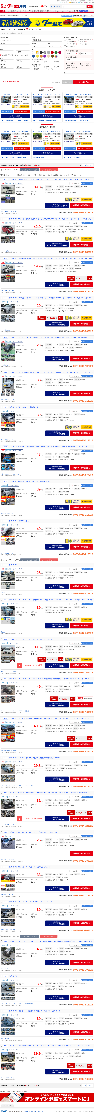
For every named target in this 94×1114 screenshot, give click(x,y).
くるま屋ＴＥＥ (5, 1038)
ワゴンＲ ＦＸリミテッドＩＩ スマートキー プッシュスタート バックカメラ (34, 832)
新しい (7, 175)
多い (61, 175)
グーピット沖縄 (71, 11)
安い (24, 175)
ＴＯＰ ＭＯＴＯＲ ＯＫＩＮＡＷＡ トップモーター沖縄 (17, 785)
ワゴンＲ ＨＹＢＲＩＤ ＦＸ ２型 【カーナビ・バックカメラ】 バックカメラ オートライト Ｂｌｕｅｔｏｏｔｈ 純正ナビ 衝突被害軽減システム (15, 94)
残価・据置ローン (72, 67)
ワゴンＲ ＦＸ (13, 565)
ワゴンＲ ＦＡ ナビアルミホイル (19, 521)
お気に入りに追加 (90, 2)
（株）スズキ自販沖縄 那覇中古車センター (44, 120)
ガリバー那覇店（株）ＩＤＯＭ (10, 211)
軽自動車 (13, 11)
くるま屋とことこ (5, 330)
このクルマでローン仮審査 (32, 665)
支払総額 (3, 55)
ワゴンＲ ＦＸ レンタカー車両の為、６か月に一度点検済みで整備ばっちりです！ (34, 758)
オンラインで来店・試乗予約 (57, 205)
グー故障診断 (69, 41)
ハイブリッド (29, 11)
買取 (77, 11)
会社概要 (26, 1111)
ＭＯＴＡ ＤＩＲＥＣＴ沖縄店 (72, 157)
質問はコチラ (74, 2)
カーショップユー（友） (7, 439)
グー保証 (81, 41)
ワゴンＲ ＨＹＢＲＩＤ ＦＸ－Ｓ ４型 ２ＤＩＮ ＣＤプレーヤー (47, 94)
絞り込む (84, 82)
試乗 (44, 62)
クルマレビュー (61, 11)
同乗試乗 (55, 62)
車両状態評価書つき (84, 39)
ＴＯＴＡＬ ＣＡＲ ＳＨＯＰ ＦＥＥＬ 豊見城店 (15, 711)
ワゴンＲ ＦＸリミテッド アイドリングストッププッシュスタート (29, 481)
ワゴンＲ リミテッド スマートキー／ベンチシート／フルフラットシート (78, 131)
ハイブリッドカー (48, 69)
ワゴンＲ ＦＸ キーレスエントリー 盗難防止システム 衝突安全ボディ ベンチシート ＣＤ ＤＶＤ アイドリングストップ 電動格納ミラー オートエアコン (51, 600)
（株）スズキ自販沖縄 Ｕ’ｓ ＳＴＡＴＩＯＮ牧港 (14, 120)
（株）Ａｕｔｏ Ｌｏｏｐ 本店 (10, 474)
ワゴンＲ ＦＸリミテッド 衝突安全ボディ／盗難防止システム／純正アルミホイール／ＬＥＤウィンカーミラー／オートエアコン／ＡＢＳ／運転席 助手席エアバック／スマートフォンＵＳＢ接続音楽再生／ (51, 792)
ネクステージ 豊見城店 (7, 290)
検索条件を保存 (56, 82)
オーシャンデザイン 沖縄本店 (9, 750)
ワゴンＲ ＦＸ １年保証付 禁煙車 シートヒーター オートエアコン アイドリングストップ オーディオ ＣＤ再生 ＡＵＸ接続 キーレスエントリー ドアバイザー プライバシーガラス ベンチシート (51, 258)
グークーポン (82, 44)
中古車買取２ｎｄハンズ (7, 399)
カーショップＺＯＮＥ (7, 968)
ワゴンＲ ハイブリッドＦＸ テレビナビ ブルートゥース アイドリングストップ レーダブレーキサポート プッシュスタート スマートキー (51, 446)
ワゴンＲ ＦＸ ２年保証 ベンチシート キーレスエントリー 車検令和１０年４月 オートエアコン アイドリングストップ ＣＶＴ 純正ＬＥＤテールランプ (51, 298)
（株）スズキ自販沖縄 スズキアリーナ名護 (76, 120)
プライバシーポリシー (41, 1111)
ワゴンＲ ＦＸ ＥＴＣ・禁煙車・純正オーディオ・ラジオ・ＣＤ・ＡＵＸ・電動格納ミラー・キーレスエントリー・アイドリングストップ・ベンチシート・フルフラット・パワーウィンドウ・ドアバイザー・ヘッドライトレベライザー (51, 372)
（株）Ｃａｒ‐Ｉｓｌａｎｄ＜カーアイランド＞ (13, 157)
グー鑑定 (47, 11)
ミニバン (19, 11)
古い (12, 175)
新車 (34, 67)
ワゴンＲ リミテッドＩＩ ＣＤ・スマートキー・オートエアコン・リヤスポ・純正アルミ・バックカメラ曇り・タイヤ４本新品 (48, 337)
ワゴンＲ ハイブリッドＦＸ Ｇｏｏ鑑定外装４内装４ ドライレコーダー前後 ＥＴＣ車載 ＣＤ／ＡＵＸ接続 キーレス (15, 131)
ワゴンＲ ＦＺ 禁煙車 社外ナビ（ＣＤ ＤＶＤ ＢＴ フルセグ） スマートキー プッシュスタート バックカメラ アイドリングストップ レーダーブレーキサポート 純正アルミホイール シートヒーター (51, 179)
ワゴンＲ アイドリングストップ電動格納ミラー (24, 407)
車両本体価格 (13, 55)
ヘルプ (81, 2)
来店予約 (35, 62)
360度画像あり (69, 46)
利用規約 (31, 1111)
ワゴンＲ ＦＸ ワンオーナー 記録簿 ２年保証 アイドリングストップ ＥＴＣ (34, 1011)
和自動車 (3, 632)
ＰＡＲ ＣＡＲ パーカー (8, 1078)
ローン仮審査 (84, 65)
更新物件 (55, 67)
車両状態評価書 (25, 106)
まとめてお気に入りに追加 (30, 170)
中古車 (2, 11)
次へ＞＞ (90, 165)
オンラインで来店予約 (15, 116)
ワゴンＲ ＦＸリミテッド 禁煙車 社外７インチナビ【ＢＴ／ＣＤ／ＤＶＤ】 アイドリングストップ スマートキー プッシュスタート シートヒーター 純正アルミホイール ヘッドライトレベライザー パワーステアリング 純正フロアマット (51, 219)
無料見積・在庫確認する (22, 111)
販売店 (58, 6)
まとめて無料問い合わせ (49, 170)
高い (29, 175)
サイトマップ (65, 2)
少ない (66, 175)
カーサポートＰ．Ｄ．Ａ (7, 824)
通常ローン (70, 65)
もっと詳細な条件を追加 (12, 81)
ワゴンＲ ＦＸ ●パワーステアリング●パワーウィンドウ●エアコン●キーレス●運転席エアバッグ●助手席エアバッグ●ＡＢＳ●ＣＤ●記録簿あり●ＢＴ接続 (51, 941)
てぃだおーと (4, 365)
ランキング (53, 11)
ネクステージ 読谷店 (38, 157)
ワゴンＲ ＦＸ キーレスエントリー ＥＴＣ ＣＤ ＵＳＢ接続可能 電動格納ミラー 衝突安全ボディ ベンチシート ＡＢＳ (49, 678)
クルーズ (3, 592)
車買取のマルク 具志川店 (8, 929)
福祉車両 (36, 11)
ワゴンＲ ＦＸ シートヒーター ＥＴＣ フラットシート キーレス (30, 902)
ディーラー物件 (69, 44)
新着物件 (45, 67)
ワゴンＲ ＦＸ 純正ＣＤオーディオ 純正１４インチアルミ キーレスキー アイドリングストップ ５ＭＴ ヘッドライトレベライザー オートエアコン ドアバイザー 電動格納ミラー (51, 1045)
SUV (24, 11)
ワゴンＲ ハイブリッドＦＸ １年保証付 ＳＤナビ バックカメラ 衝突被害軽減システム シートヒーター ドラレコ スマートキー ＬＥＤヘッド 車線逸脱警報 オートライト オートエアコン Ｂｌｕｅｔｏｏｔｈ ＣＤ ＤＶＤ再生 (47, 131)
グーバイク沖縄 (83, 11)
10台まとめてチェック (7, 170)
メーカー (7, 11)
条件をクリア (67, 82)
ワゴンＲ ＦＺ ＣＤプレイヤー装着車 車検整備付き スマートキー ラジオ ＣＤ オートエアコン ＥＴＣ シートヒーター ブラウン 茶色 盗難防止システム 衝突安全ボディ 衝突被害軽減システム (51, 718)
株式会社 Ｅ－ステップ (7, 859)
